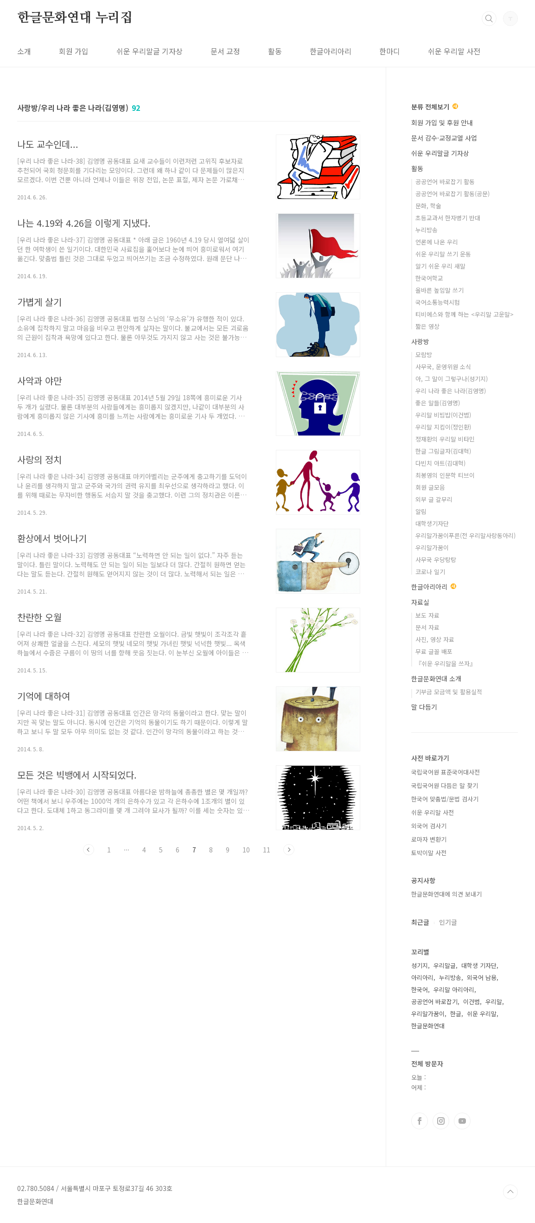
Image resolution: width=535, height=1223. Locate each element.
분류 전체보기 (434, 106)
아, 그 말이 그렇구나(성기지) (451, 378)
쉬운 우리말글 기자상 (149, 51)
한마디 (389, 51)
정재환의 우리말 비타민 (445, 439)
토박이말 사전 (428, 852)
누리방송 (426, 229)
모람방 (423, 354)
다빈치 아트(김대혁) (440, 463)
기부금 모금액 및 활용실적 (448, 691)
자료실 (420, 602)
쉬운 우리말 (482, 1013)
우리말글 (444, 965)
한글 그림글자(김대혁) (443, 451)
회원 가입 (74, 51)
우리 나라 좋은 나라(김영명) (450, 390)
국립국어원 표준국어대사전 (445, 772)
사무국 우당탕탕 (435, 559)
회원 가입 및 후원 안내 (442, 122)
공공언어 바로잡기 (434, 1001)
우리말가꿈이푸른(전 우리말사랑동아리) (465, 535)
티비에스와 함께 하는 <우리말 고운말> (464, 314)
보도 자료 (427, 615)
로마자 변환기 (428, 839)
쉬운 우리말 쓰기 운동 (443, 254)
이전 (88, 849)
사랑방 (420, 341)
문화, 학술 (428, 205)
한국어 (419, 989)
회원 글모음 (430, 487)
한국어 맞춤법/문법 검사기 (444, 798)
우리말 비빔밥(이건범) (443, 414)
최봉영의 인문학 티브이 (445, 475)
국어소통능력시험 (437, 302)
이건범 (471, 1001)
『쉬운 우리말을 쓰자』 (445, 663)
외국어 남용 (482, 977)
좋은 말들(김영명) (437, 402)
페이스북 (419, 1121)
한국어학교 (429, 278)
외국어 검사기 (428, 825)
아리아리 (422, 977)
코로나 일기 (430, 571)
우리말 (493, 1001)
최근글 (420, 922)
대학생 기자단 (479, 965)
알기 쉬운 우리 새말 (440, 266)
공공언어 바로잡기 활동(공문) (452, 193)
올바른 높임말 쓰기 (439, 290)
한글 (455, 1013)
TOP (510, 1192)
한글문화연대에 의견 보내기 (446, 894)
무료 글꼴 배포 (433, 651)
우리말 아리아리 (453, 989)
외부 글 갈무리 (433, 499)
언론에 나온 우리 (436, 241)
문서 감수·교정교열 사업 (444, 137)
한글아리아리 (330, 51)
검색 (489, 19)
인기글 (448, 922)
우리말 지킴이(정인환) (443, 427)
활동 (275, 51)
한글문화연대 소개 (436, 678)
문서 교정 (225, 51)
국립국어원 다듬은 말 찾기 (444, 785)
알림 (421, 511)
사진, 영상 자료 (434, 639)
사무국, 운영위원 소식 (443, 366)
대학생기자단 (432, 523)
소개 (24, 51)
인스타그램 (441, 1121)
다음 (288, 849)
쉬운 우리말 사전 (454, 51)
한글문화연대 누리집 (75, 18)
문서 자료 (427, 627)
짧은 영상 (427, 326)
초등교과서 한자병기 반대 (447, 217)
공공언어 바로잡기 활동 (445, 181)
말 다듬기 (424, 706)
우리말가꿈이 (432, 547)
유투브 (462, 1121)
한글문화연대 (428, 1025)
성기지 (419, 965)
